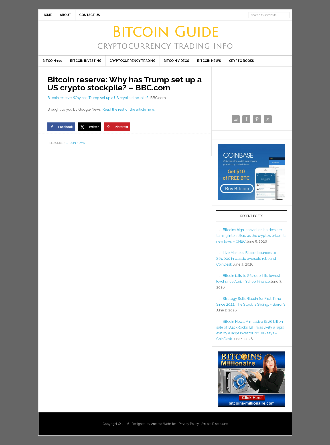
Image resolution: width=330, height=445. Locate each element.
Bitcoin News (75, 142)
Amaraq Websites (163, 424)
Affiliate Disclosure (214, 424)
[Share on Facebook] (61, 126)
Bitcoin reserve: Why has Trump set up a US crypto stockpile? (97, 98)
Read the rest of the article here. (128, 109)
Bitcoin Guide (165, 32)
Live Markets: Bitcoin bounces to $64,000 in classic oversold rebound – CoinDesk (247, 258)
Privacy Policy (189, 424)
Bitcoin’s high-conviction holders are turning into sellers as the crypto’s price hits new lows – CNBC (251, 236)
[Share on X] (89, 126)
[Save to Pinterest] (117, 126)
